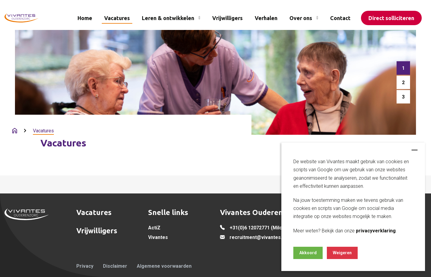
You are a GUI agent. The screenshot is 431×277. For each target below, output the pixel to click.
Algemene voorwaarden (164, 266)
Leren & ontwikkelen (168, 18)
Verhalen (266, 18)
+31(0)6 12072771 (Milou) (258, 228)
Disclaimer (115, 266)
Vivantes (158, 237)
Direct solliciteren (391, 18)
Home (85, 18)
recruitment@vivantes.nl (258, 237)
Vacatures (117, 18)
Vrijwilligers (227, 18)
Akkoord (308, 252)
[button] (403, 68)
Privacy (84, 266)
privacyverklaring (376, 231)
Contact (340, 18)
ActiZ (154, 228)
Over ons (300, 18)
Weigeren (342, 252)
